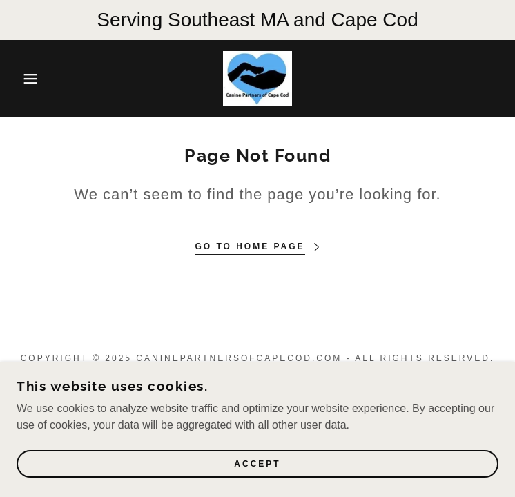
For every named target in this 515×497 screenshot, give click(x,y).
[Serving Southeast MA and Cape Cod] (257, 20)
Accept (257, 464)
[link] (257, 78)
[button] (33, 78)
